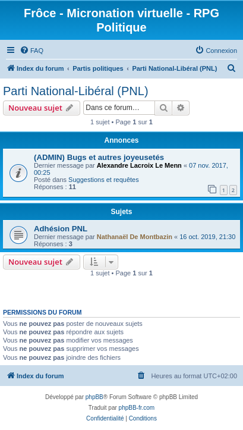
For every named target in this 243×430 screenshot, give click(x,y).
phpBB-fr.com (137, 407)
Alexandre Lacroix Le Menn (139, 165)
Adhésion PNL (60, 228)
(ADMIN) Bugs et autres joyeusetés (99, 157)
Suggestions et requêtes (103, 179)
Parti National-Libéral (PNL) (76, 91)
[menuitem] (31, 50)
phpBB (94, 397)
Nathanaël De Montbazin (134, 236)
